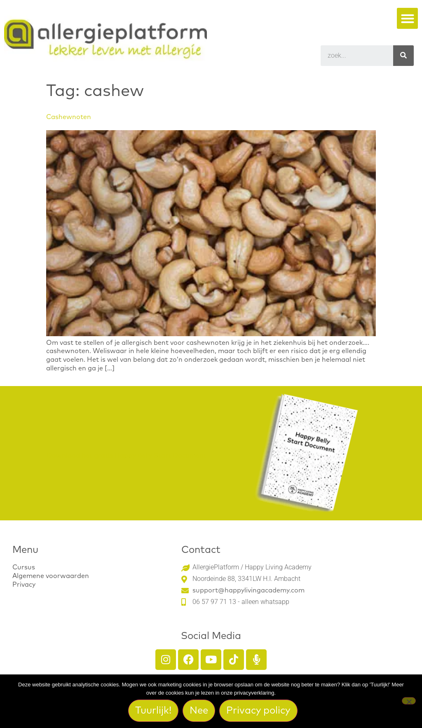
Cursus (23, 567)
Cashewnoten (68, 117)
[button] (407, 18)
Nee (199, 711)
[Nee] (409, 701)
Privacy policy (259, 711)
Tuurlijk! (154, 711)
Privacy (23, 584)
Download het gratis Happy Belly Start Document (126, 455)
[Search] (403, 55)
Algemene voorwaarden (50, 576)
